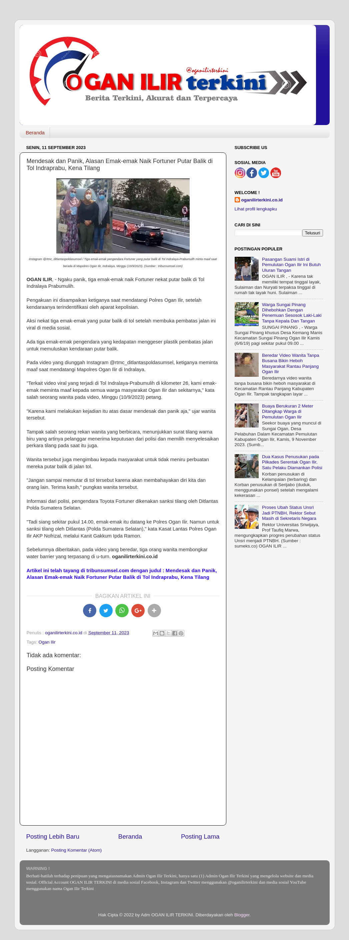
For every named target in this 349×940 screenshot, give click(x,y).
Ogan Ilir (47, 642)
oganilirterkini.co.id (262, 199)
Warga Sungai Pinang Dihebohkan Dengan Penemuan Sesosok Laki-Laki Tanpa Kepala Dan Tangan (292, 312)
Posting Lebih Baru (53, 836)
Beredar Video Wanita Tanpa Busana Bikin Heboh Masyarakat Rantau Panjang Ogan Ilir (290, 363)
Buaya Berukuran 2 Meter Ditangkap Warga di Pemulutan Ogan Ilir (287, 411)
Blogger (242, 914)
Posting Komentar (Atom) (76, 850)
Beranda (35, 132)
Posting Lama (200, 836)
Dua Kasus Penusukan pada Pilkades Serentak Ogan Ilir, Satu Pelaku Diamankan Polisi (292, 462)
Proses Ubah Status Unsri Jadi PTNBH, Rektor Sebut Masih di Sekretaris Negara (289, 513)
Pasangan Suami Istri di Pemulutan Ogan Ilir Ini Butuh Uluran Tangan (291, 264)
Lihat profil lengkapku (256, 208)
